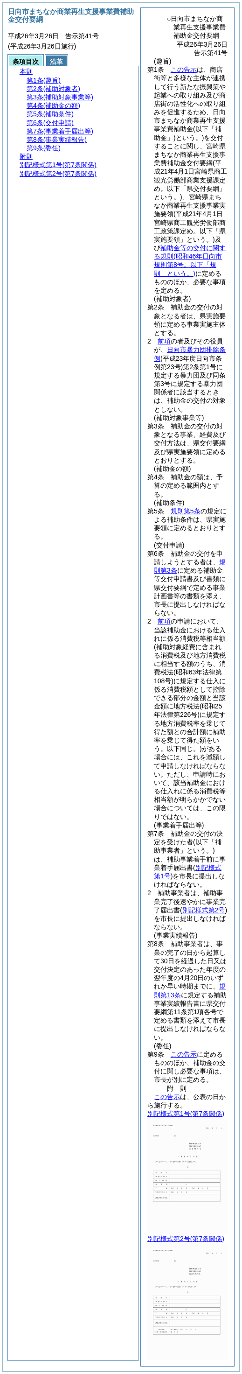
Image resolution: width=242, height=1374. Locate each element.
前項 (164, 341)
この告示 (184, 69)
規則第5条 (186, 511)
